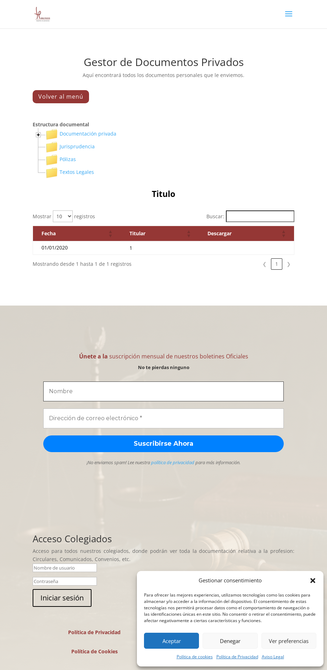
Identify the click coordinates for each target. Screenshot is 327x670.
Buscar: (215, 216)
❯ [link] (289, 263)
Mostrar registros (64, 216)
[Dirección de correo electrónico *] (163, 418)
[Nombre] (163, 391)
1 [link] (276, 263)
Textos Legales (69, 172)
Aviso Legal (273, 657)
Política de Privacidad (237, 657)
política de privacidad (172, 462)
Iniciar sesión (62, 598)
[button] (312, 580)
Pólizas (60, 159)
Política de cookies (195, 657)
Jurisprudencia (70, 146)
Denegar (230, 640)
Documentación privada (80, 133)
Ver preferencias (289, 640)
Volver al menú (60, 96)
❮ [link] (264, 263)
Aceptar (171, 640)
